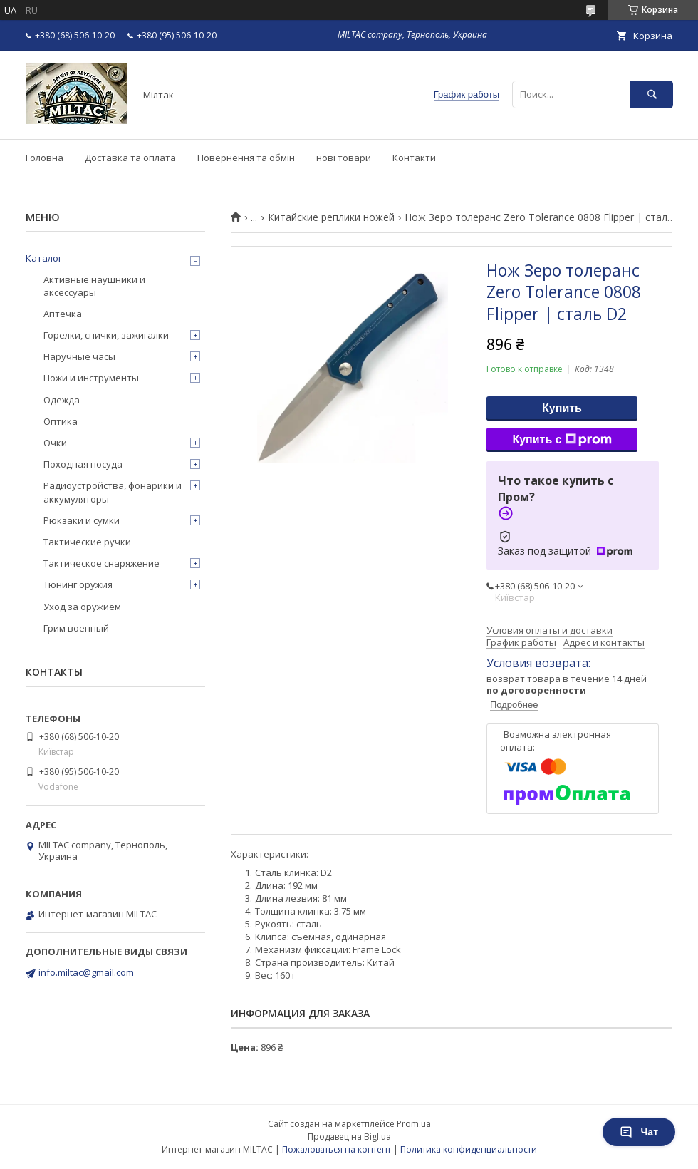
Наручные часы (79, 356)
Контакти (414, 157)
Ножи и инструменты (91, 377)
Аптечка (62, 313)
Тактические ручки (87, 541)
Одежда (61, 399)
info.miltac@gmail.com (86, 972)
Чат (639, 1132)
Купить (562, 408)
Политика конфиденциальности (468, 1149)
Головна (44, 157)
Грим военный (76, 628)
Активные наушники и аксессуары (94, 286)
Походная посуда (83, 464)
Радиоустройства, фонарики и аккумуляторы (112, 492)
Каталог (44, 258)
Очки (55, 442)
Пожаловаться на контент (336, 1149)
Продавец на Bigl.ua (349, 1137)
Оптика (60, 421)
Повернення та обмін (246, 157)
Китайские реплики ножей (331, 217)
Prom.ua (414, 1124)
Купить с (561, 439)
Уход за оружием (82, 606)
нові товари (343, 157)
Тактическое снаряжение (101, 563)
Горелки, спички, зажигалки (106, 335)
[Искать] (651, 94)
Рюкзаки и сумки (81, 520)
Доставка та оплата (130, 157)
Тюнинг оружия (78, 584)
